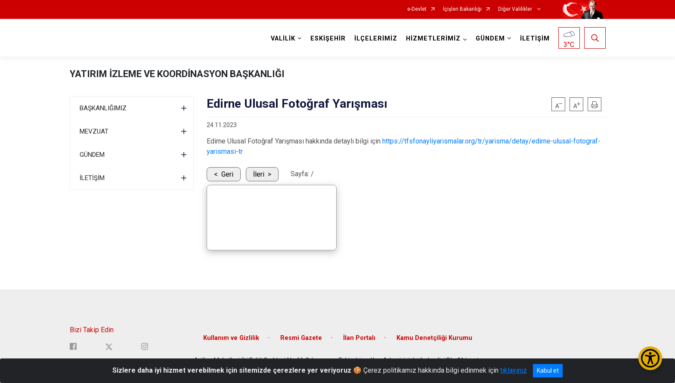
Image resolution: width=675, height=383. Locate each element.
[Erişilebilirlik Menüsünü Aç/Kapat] (650, 358)
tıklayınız (513, 370)
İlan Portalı (359, 338)
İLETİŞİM (535, 38)
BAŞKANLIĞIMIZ (103, 108)
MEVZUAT (94, 131)
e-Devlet (417, 9)
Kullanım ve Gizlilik (231, 338)
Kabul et (548, 370)
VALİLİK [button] (283, 38)
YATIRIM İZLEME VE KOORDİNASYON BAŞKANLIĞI (177, 74)
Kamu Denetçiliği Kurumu (434, 338)
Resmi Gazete (301, 338)
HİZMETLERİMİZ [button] (433, 38)
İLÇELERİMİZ (375, 38)
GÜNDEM (92, 155)
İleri (258, 174)
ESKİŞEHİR (328, 38)
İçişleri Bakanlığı (462, 9)
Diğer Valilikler (515, 9)
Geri (227, 174)
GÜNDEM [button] (490, 38)
